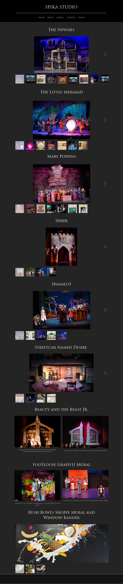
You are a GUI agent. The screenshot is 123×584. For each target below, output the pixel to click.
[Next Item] (105, 54)
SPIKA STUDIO (61, 7)
